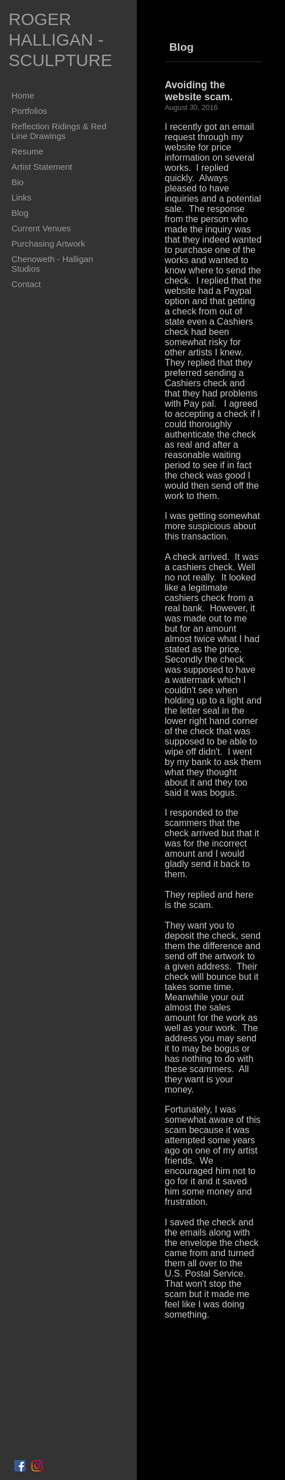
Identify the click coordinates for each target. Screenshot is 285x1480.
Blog (19, 213)
